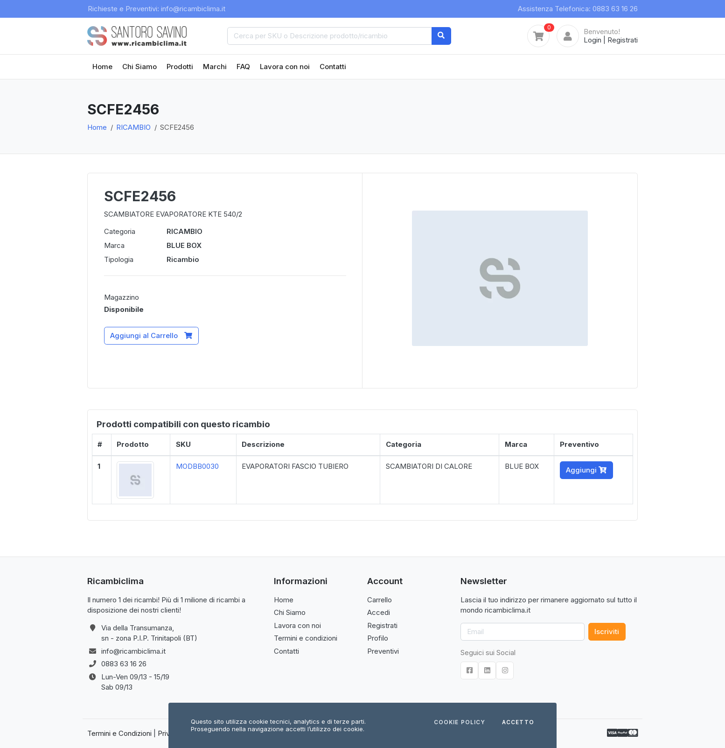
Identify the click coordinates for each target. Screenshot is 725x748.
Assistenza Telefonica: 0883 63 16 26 (578, 8)
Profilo (377, 638)
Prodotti (180, 66)
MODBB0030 (197, 466)
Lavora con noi (285, 66)
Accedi (378, 612)
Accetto (518, 723)
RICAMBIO (133, 127)
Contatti (333, 66)
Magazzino (121, 297)
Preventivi (383, 651)
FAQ (243, 66)
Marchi (215, 66)
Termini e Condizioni (119, 733)
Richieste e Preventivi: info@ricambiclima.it (156, 8)
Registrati (622, 39)
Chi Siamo (139, 66)
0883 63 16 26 (123, 663)
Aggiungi (586, 470)
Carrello (379, 599)
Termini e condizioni (305, 638)
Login (592, 39)
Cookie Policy (459, 723)
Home (102, 66)
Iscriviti (606, 631)
